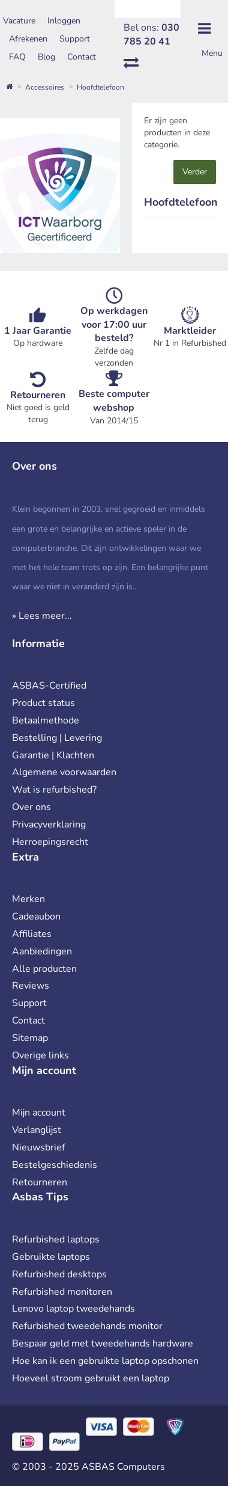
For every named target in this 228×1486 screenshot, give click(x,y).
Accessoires (44, 87)
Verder (194, 171)
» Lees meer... (42, 616)
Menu (212, 53)
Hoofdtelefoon (100, 87)
